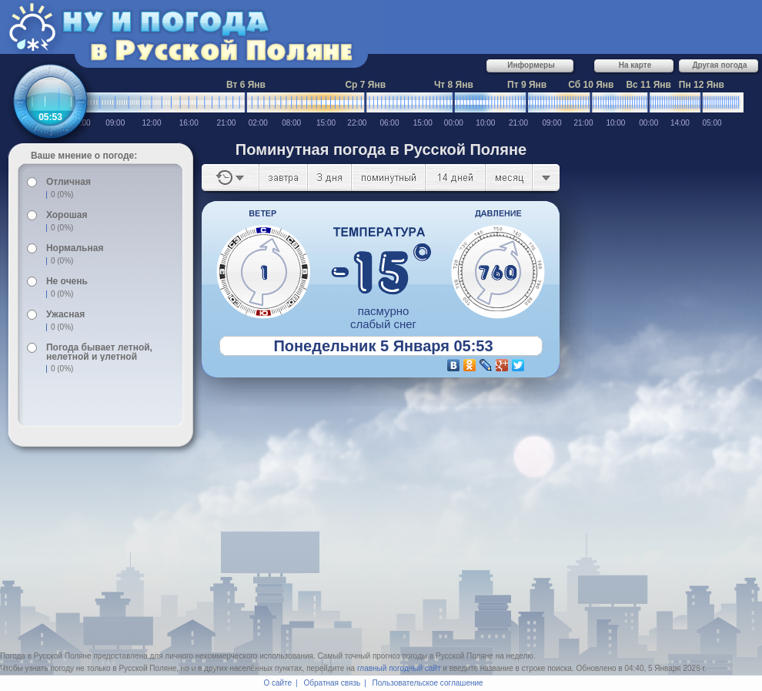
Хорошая (67, 215)
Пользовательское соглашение (428, 683)
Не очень (67, 281)
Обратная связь (332, 683)
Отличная (68, 181)
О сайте (277, 683)
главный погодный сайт (399, 668)
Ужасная (65, 314)
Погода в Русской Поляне (46, 656)
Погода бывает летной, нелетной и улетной (99, 352)
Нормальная (74, 248)
